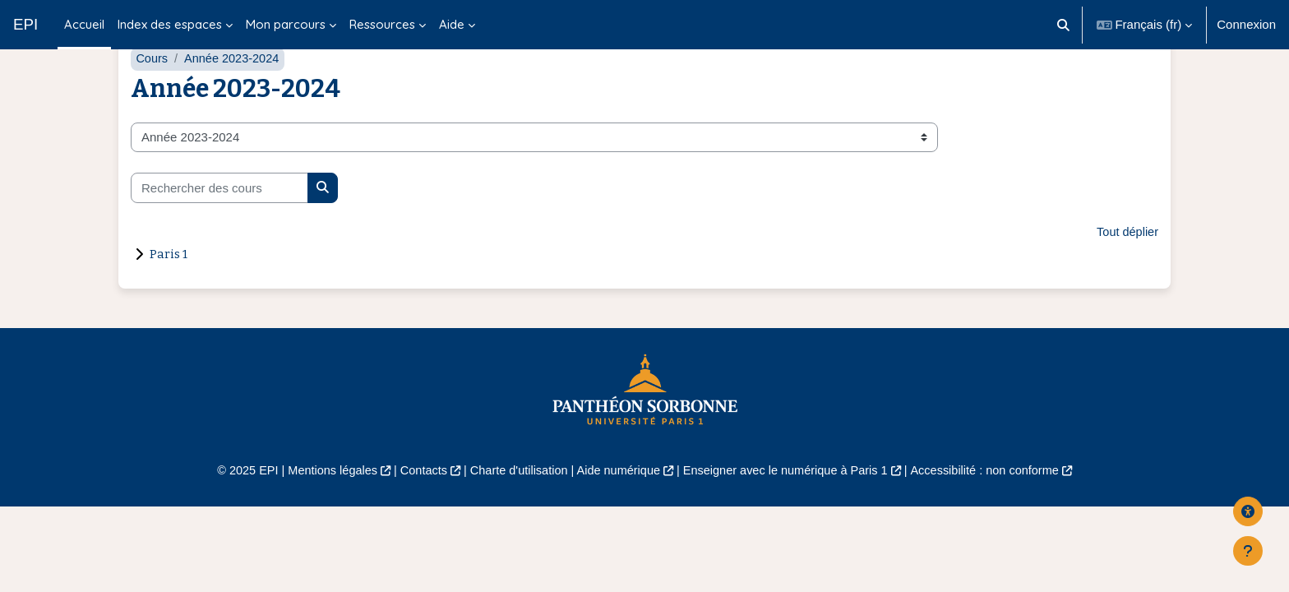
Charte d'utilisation (514, 510)
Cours (152, 97)
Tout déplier (1126, 271)
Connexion (1246, 24)
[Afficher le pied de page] (1248, 551)
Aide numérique (617, 510)
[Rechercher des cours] (219, 226)
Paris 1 (168, 293)
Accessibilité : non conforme (997, 510)
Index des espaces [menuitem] (170, 24)
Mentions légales (321, 510)
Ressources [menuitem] (382, 24)
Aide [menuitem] (451, 24)
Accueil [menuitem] (84, 24)
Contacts (415, 510)
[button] (1063, 24)
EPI (25, 24)
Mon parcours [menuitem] (286, 24)
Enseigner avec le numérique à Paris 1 (791, 510)
